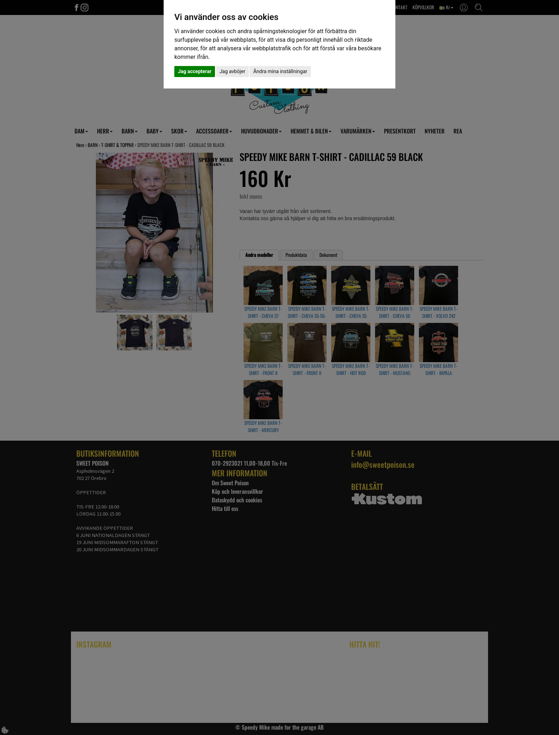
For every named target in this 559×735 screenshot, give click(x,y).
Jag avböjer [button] (232, 71)
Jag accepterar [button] (194, 71)
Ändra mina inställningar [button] (280, 71)
